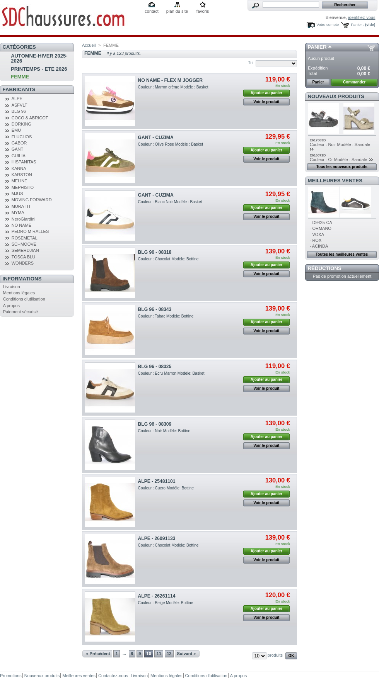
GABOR (19, 143)
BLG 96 (19, 111)
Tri (250, 62)
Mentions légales (19, 292)
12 (169, 653)
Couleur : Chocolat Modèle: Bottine (168, 259)
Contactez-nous (113, 675)
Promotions (11, 675)
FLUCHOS (22, 136)
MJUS (17, 193)
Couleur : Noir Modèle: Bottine (164, 431)
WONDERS (23, 263)
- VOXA (317, 234)
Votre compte (327, 24)
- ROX (316, 240)
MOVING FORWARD (32, 199)
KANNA (19, 168)
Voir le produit (266, 102)
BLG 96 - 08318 (155, 252)
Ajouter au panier (266, 93)
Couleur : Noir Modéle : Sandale (341, 144)
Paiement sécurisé (20, 311)
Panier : (357, 24)
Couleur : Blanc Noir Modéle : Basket (170, 202)
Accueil (89, 45)
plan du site (177, 11)
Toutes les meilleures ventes (342, 254)
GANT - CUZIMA (156, 137)
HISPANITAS (24, 162)
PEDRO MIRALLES (30, 231)
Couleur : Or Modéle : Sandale (339, 159)
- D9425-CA (321, 222)
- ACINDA (319, 246)
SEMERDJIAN (25, 250)
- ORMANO (320, 228)
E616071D (318, 155)
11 (159, 653)
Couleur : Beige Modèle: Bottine (165, 603)
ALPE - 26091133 (157, 538)
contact (151, 11)
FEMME (20, 77)
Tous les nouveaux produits (341, 167)
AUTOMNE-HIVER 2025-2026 (39, 58)
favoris (202, 11)
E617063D (318, 140)
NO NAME (21, 225)
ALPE (17, 98)
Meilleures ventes (335, 180)
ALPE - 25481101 (157, 481)
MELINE (19, 180)
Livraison (11, 286)
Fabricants (19, 89)
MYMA (18, 212)
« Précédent (98, 653)
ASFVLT (19, 105)
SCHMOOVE (24, 244)
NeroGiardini (24, 219)
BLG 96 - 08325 (155, 366)
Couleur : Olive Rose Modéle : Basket (170, 144)
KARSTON (22, 174)
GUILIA (19, 155)
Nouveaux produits (336, 96)
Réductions (324, 268)
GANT (18, 149)
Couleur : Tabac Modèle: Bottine (166, 316)
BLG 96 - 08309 (155, 424)
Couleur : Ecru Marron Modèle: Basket (171, 373)
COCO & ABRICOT (30, 117)
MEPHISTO (23, 187)
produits (275, 655)
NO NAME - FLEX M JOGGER (170, 80)
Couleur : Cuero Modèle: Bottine (166, 488)
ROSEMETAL (25, 238)
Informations (22, 279)
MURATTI (21, 206)
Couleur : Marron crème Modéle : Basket (173, 87)
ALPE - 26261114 (157, 596)
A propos (11, 305)
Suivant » (186, 653)
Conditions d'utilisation (24, 299)
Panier (317, 47)
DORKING (21, 124)
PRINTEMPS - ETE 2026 (39, 69)
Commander (354, 82)
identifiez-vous (361, 17)
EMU (16, 130)
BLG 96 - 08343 (155, 309)
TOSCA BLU (24, 257)
